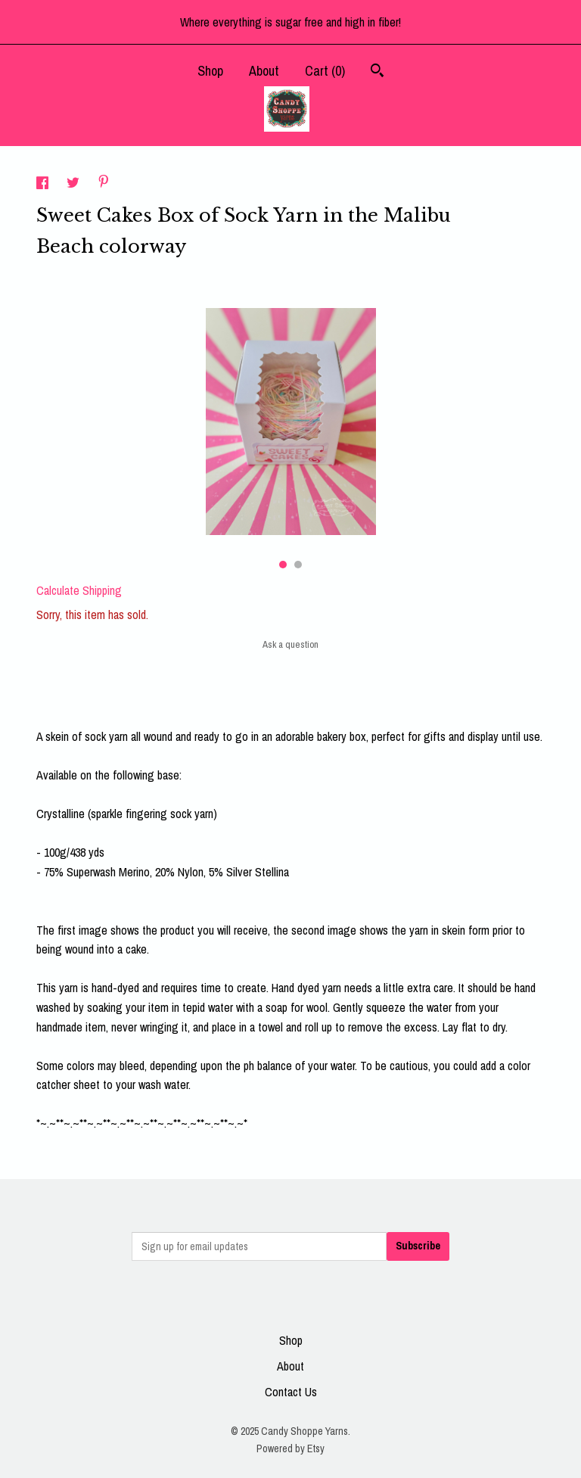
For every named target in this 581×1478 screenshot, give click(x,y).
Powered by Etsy (290, 1448)
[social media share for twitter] (74, 184)
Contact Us (291, 1391)
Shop (210, 70)
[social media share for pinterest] (104, 183)
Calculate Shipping (79, 590)
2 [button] (298, 564)
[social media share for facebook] (43, 184)
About (264, 70)
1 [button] (283, 564)
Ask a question (290, 644)
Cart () (325, 70)
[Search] (377, 72)
